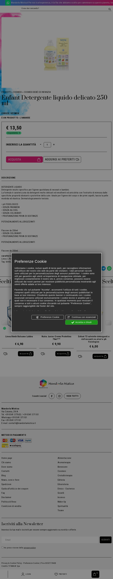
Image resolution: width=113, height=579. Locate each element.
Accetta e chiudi (82, 322)
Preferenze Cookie (47, 317)
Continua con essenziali (81, 317)
